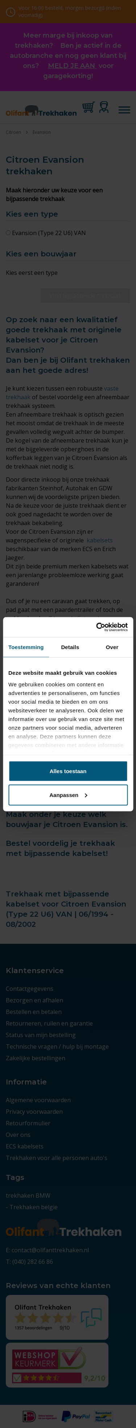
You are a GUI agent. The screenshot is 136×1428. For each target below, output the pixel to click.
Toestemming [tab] (26, 647)
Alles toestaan (68, 771)
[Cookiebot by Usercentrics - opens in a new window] (97, 627)
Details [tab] (70, 647)
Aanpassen (68, 795)
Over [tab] (112, 647)
